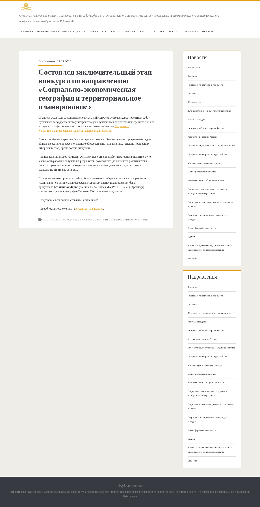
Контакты (91, 31)
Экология (192, 258)
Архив (172, 31)
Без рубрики (194, 67)
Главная (27, 31)
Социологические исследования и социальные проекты (211, 204)
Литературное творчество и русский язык (208, 154)
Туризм (191, 236)
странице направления (89, 209)
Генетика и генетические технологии (206, 84)
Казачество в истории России (202, 136)
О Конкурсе (110, 31)
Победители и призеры (197, 31)
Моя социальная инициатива (202, 171)
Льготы (159, 31)
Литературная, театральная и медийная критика (211, 145)
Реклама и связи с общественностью (206, 180)
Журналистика (195, 102)
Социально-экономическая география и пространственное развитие (95, 219)
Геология (192, 93)
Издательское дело (197, 119)
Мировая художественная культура (205, 163)
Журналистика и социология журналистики (209, 110)
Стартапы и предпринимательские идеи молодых (207, 217)
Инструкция (71, 31)
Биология (192, 76)
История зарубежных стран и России (206, 128)
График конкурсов (136, 31)
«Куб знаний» (130, 485)
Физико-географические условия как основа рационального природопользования (210, 247)
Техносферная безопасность (202, 228)
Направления (47, 31)
